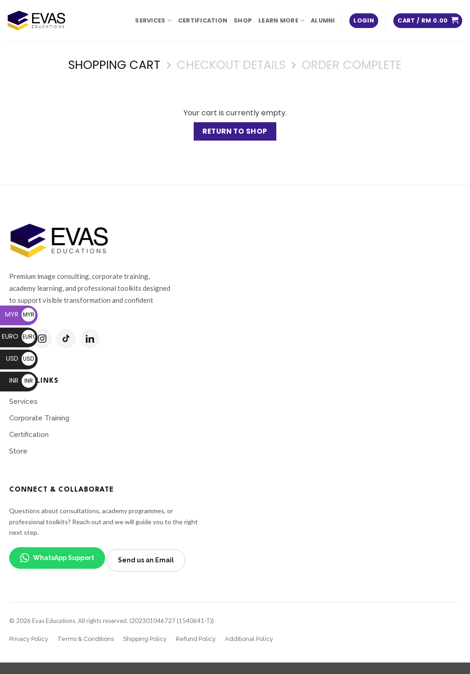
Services (153, 20)
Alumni (323, 20)
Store (18, 451)
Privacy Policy (28, 638)
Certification (202, 20)
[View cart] (427, 20)
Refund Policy (196, 638)
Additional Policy (249, 638)
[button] (363, 20)
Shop (243, 20)
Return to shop (235, 131)
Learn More (281, 20)
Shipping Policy (145, 638)
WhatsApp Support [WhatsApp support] (57, 557)
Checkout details (231, 65)
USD (20, 358)
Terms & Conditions (85, 638)
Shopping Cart (114, 65)
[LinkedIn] (90, 338)
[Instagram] (42, 338)
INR (22, 380)
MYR (20, 314)
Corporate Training (39, 418)
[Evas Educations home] (59, 241)
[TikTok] (66, 338)
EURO (18, 336)
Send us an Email (146, 560)
